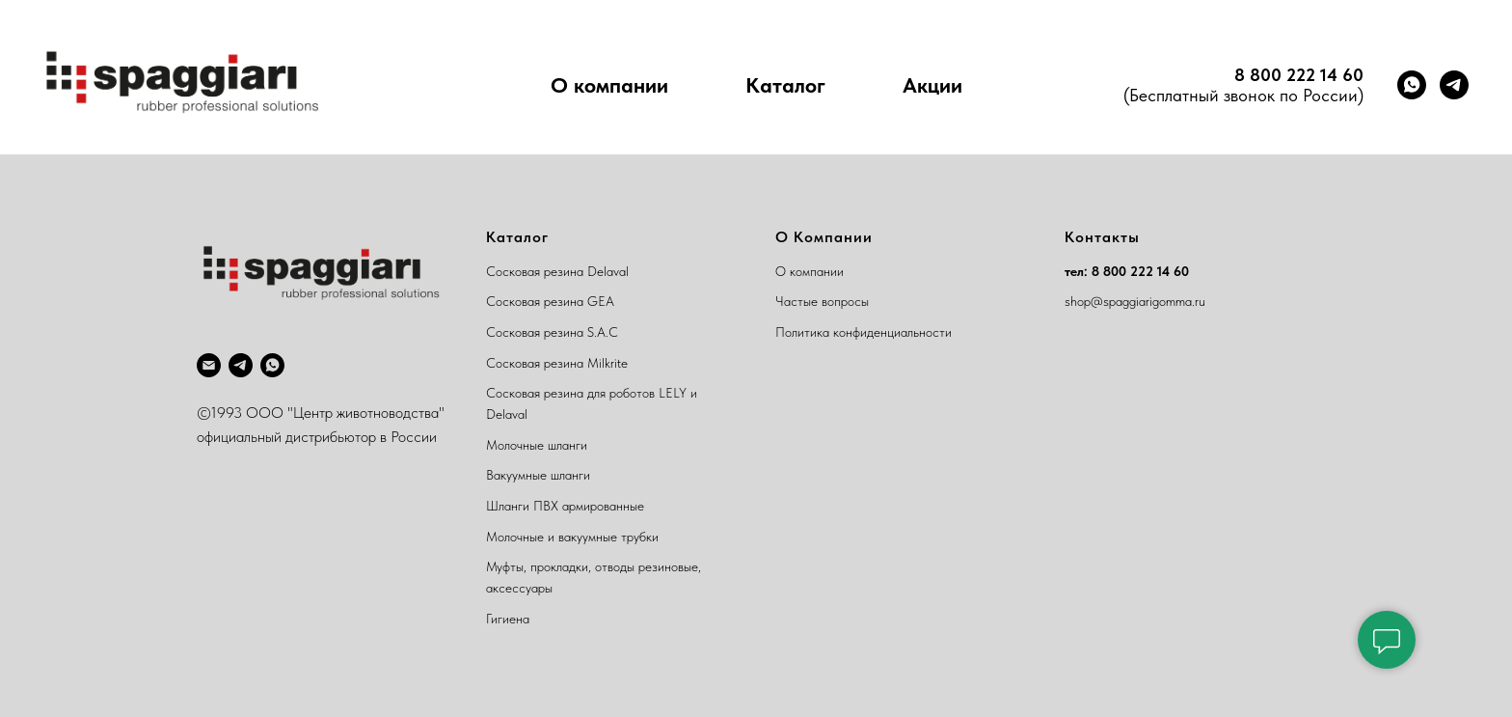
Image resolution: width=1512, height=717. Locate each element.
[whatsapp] (1411, 84)
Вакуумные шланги (538, 475)
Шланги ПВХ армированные (565, 505)
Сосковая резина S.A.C (552, 332)
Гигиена (507, 618)
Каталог (785, 84)
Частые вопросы (822, 301)
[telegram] (1454, 84)
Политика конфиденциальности (863, 332)
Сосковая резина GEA (550, 301)
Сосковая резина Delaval (557, 271)
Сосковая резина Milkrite (557, 363)
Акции (932, 84)
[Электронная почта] (209, 365)
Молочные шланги (536, 445)
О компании (609, 84)
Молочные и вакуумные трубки (572, 536)
